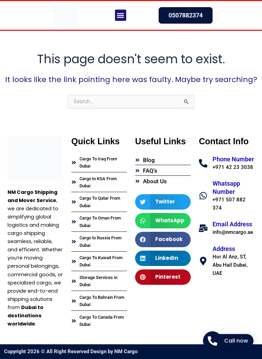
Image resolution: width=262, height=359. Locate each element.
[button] (120, 15)
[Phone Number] (203, 163)
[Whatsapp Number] (203, 195)
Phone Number (233, 159)
